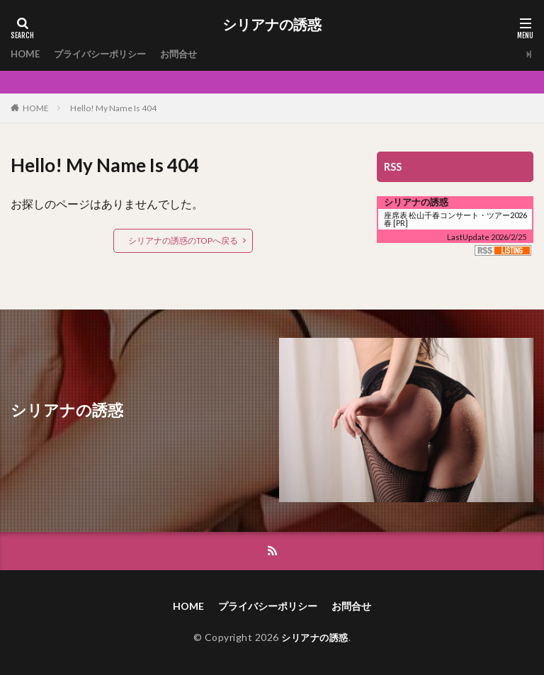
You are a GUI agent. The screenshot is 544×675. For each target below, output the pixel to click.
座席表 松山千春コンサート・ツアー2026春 (455, 218)
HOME (26, 54)
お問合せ (189, 54)
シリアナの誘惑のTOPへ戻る (183, 240)
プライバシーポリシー (105, 54)
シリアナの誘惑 (272, 25)
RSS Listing (503, 250)
